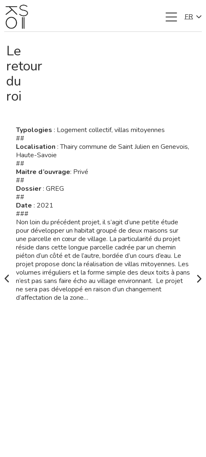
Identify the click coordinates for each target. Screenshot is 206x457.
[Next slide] (199, 279)
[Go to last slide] (6, 279)
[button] (171, 16)
